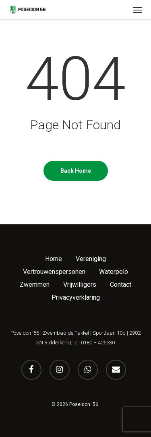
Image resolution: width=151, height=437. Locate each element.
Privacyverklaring (76, 297)
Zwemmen (35, 284)
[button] (137, 10)
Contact (120, 284)
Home (53, 259)
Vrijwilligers (79, 284)
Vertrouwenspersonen (54, 271)
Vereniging (91, 259)
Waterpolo (113, 271)
